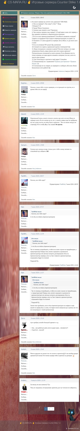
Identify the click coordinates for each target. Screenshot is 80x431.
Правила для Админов (62, 61)
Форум (37, 13)
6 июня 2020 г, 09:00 (37, 83)
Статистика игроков (10, 22)
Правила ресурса (9, 38)
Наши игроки (8, 26)
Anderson (61, 71)
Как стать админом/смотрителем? (51, 13)
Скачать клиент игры (10, 43)
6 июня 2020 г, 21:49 (37, 114)
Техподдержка (8, 34)
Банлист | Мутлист (9, 18)
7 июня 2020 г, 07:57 (37, 207)
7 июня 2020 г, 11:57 (37, 273)
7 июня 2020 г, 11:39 (37, 234)
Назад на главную (8, 64)
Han (22, 17)
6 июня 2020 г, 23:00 (37, 145)
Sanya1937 (25, 145)
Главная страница (28, 13)
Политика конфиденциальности (10, 51)
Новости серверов (9, 30)
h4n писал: (34, 238)
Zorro (34, 76)
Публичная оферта (9, 55)
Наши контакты (8, 47)
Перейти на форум (10, 59)
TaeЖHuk (24, 176)
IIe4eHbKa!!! (26, 349)
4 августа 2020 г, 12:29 (38, 380)
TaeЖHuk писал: (36, 212)
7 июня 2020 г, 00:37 (37, 176)
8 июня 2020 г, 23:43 (37, 349)
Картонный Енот (27, 83)
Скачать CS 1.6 (72, 428)
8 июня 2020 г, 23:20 (37, 318)
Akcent (23, 114)
